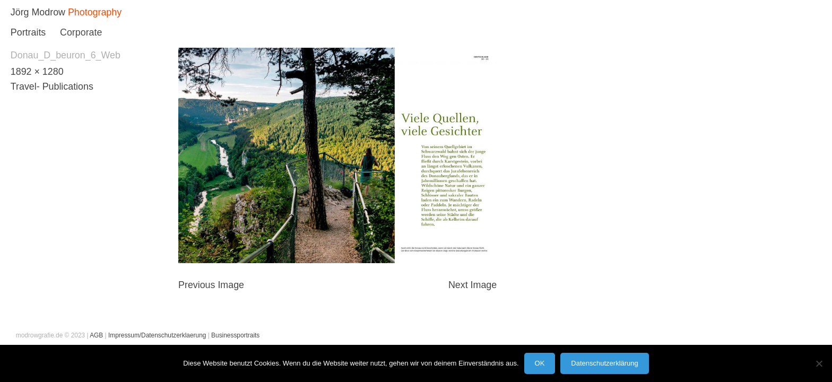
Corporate (81, 32)
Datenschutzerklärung (604, 363)
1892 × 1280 (37, 71)
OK (540, 363)
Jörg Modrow (38, 12)
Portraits (28, 32)
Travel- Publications (52, 86)
